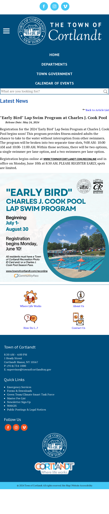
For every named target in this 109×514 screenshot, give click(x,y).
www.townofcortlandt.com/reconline (69, 159)
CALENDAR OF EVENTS (54, 83)
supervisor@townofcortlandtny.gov (29, 369)
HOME (54, 54)
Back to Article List (96, 110)
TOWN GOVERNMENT (54, 73)
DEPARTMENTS (54, 64)
